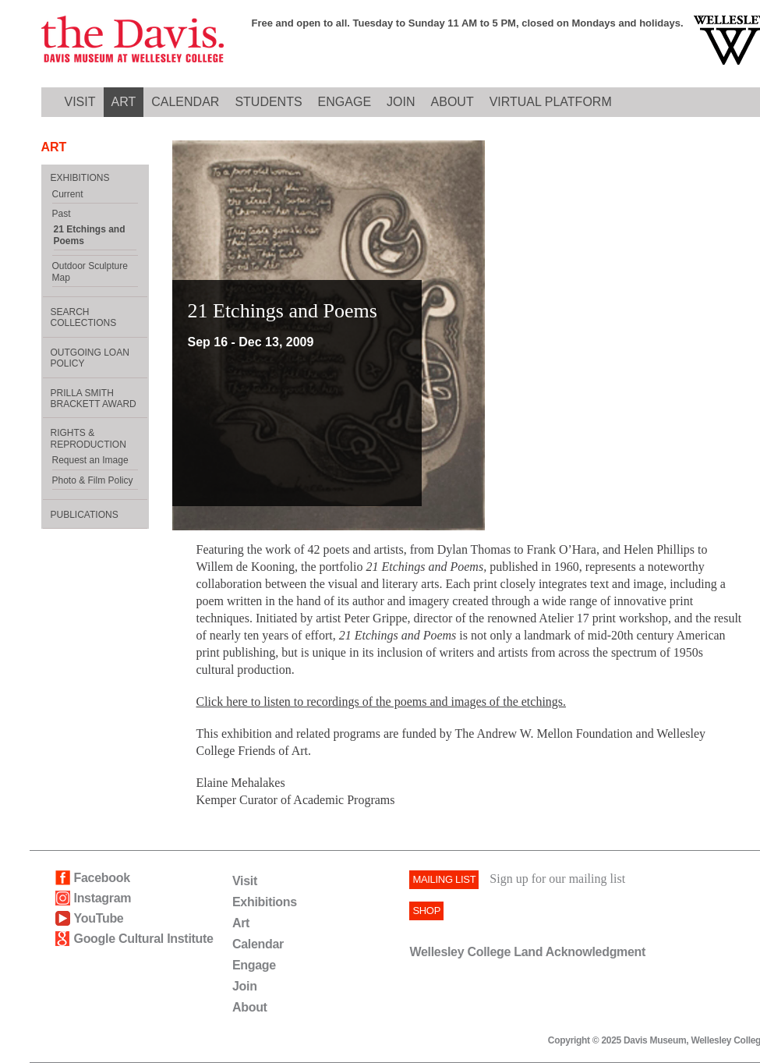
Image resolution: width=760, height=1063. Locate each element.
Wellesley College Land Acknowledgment (527, 951)
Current (67, 194)
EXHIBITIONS (80, 177)
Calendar (258, 944)
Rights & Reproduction (88, 438)
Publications (84, 514)
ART (123, 101)
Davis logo (132, 40)
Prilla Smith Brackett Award (93, 398)
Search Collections (84, 317)
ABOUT (452, 101)
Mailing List (443, 879)
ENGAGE (344, 101)
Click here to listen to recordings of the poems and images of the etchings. (381, 701)
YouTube (99, 918)
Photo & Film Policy (92, 480)
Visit (244, 881)
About (249, 1007)
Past (61, 213)
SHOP (426, 910)
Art (240, 923)
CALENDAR (185, 101)
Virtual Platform (551, 101)
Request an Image (90, 460)
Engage (254, 965)
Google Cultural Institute (144, 938)
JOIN (401, 101)
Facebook (102, 877)
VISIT (80, 101)
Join (244, 986)
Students (268, 101)
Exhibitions (264, 902)
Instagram (103, 898)
